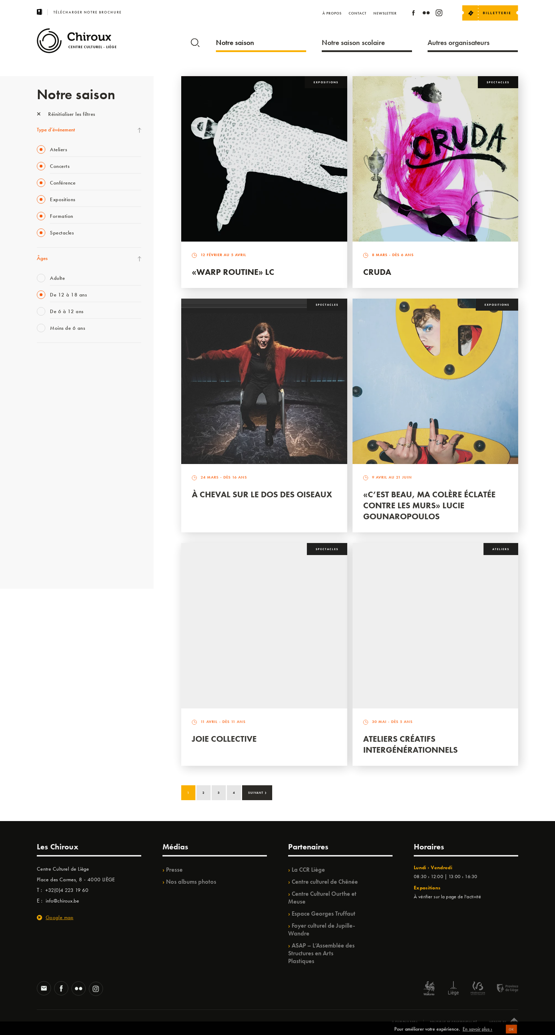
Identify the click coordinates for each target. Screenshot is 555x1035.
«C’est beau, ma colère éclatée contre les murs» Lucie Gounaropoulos (429, 505)
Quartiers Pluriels (54, 491)
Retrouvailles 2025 (57, 563)
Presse (174, 869)
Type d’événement (56, 129)
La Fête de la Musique (60, 375)
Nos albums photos (191, 882)
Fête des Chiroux (54, 360)
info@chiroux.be (62, 900)
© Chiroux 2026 (405, 1022)
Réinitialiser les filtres (66, 114)
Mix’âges (46, 404)
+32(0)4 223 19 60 (66, 890)
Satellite (45, 433)
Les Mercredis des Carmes (64, 389)
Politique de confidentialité (453, 1022)
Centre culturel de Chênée (325, 882)
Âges (42, 258)
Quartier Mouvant (56, 476)
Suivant (257, 792)
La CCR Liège (308, 869)
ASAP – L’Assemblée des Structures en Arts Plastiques (321, 953)
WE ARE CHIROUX (57, 549)
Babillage (47, 418)
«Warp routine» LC (233, 271)
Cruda (377, 271)
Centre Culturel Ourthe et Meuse (322, 897)
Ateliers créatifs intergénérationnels (410, 744)
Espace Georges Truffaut (323, 913)
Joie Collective (224, 738)
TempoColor (50, 520)
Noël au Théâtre (54, 534)
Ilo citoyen (47, 505)
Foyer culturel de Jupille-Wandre (321, 929)
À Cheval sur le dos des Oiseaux (262, 494)
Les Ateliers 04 (52, 462)
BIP (40, 447)
